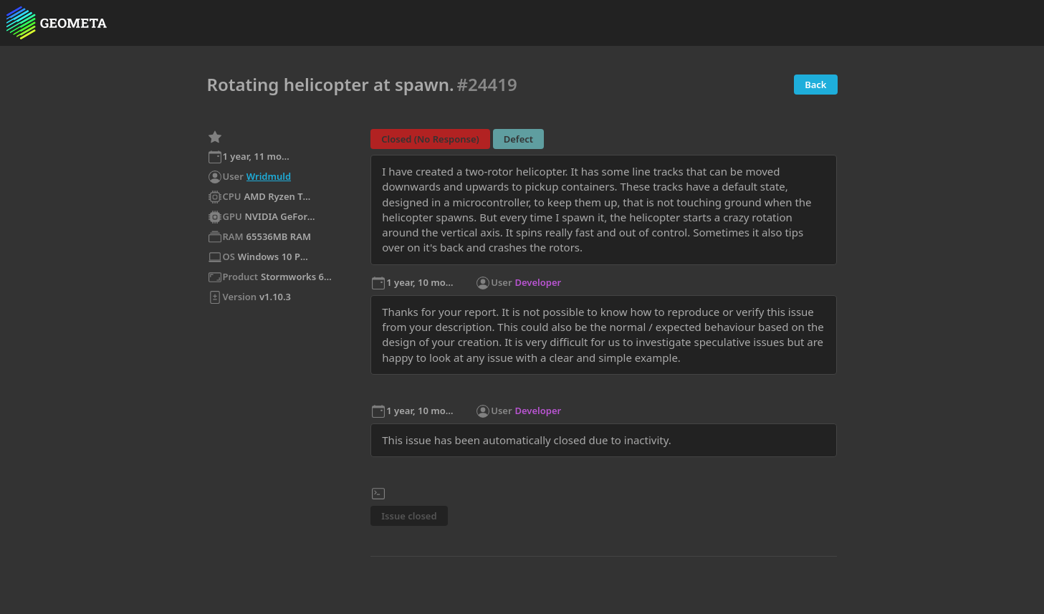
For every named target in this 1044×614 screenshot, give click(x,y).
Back (815, 84)
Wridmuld (268, 176)
